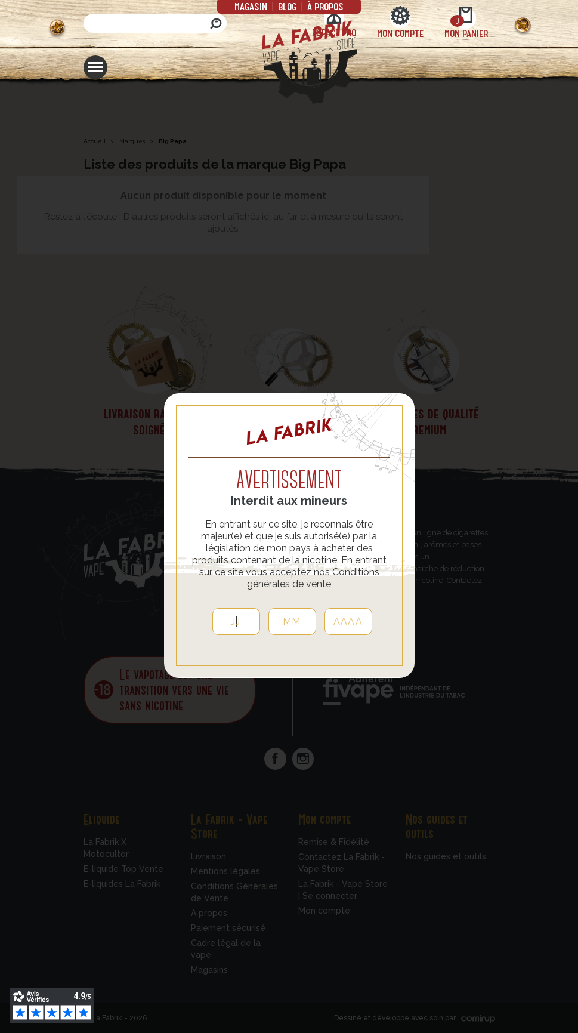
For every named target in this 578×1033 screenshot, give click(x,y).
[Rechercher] (155, 23)
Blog (287, 6)
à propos (324, 6)
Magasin (252, 6)
